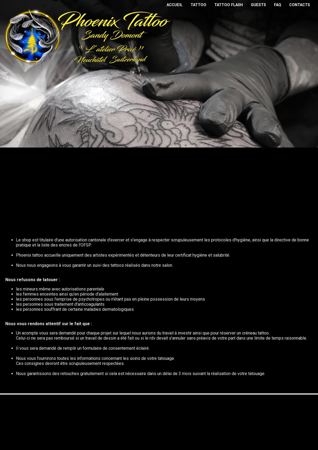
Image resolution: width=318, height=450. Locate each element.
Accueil (175, 5)
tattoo (198, 5)
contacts (299, 5)
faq (277, 5)
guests (258, 5)
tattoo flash (228, 5)
